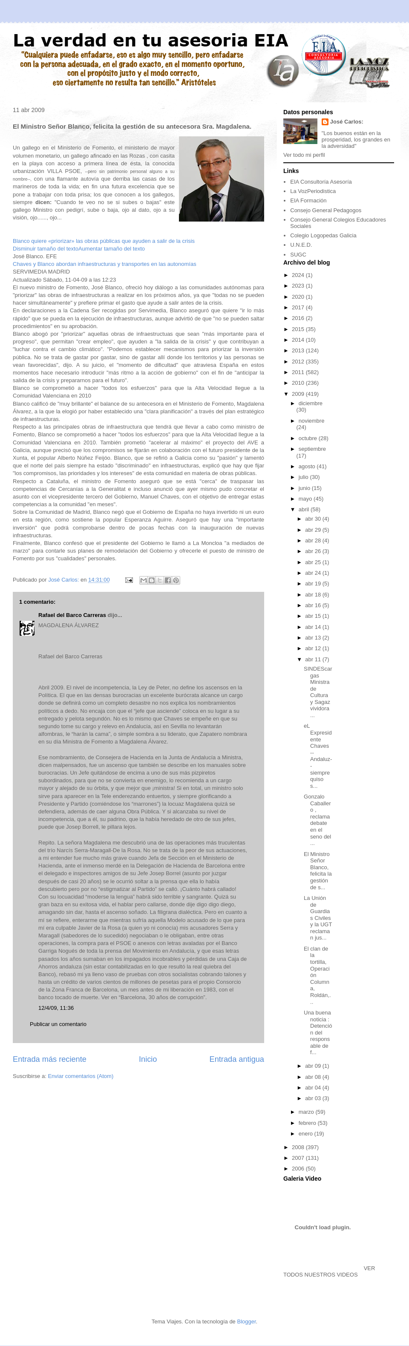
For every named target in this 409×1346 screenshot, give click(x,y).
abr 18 (313, 594)
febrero (308, 1123)
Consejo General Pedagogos (325, 210)
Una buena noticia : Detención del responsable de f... (318, 1032)
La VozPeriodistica (313, 191)
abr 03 (313, 1098)
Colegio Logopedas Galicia (323, 235)
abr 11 (313, 659)
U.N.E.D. (301, 245)
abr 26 (313, 551)
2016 (299, 318)
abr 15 (313, 616)
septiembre (312, 449)
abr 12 (313, 648)
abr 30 (313, 519)
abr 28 (313, 540)
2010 (299, 383)
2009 (299, 394)
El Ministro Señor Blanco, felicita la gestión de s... (318, 871)
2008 (299, 1147)
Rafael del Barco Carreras (72, 615)
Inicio (148, 1059)
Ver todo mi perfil (304, 155)
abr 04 (313, 1087)
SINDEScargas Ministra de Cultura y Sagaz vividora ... (318, 692)
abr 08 (313, 1077)
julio (304, 477)
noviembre (312, 421)
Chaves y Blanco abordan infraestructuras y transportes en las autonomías (104, 264)
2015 (299, 329)
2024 (299, 275)
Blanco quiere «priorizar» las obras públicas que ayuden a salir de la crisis (104, 241)
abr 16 (313, 605)
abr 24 (313, 573)
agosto (308, 466)
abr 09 (313, 1066)
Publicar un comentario (58, 1024)
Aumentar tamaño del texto (111, 248)
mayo (306, 499)
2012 (299, 361)
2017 (299, 307)
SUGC (298, 254)
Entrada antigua (237, 1059)
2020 (299, 297)
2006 (299, 1168)
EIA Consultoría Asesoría (321, 182)
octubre (309, 438)
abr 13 (313, 637)
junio (305, 488)
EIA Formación (308, 200)
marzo (307, 1112)
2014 (299, 340)
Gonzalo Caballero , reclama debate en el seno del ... (317, 819)
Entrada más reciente (49, 1059)
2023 (299, 285)
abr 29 (313, 530)
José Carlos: (346, 121)
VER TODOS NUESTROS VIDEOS (329, 1271)
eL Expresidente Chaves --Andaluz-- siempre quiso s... (318, 756)
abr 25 (313, 562)
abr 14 (313, 627)
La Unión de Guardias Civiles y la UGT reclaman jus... (318, 918)
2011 (299, 372)
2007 (299, 1158)
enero (306, 1133)
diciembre (311, 403)
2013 (299, 350)
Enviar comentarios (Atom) (80, 1076)
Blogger (246, 1321)
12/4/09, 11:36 (56, 1008)
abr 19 (313, 583)
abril (305, 509)
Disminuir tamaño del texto (45, 248)
